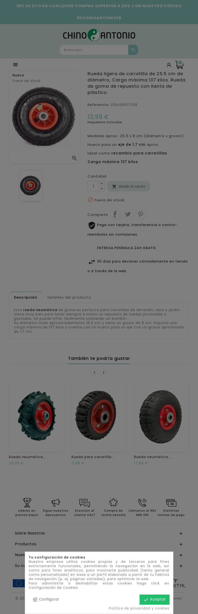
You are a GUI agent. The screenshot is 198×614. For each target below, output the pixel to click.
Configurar (45, 599)
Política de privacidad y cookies (139, 608)
